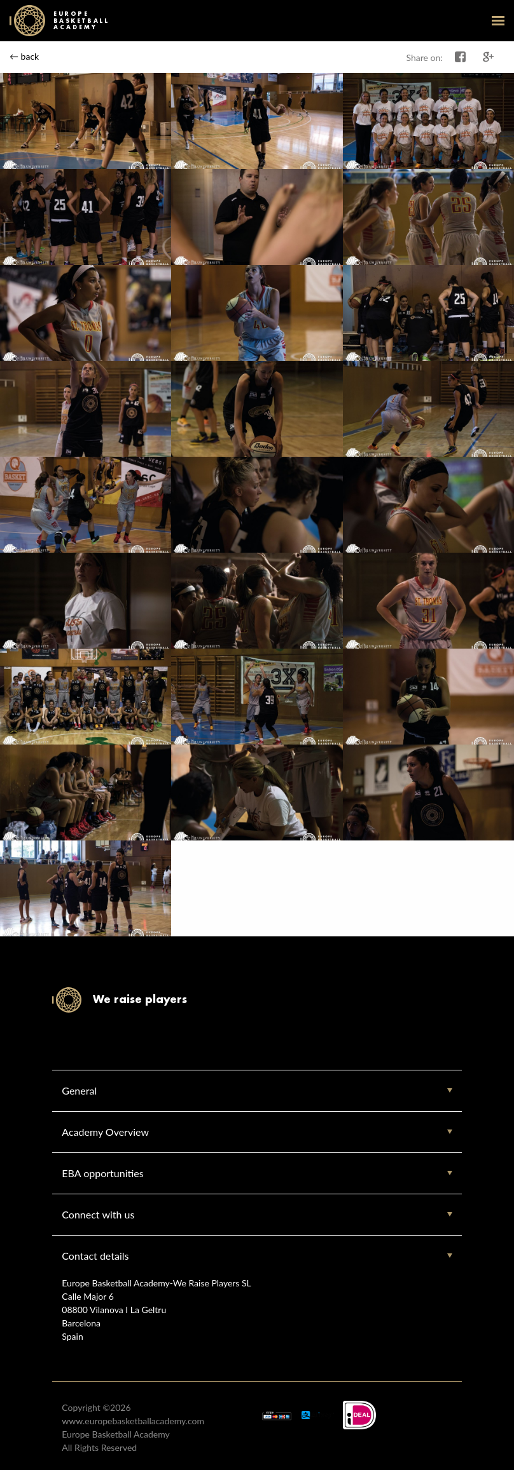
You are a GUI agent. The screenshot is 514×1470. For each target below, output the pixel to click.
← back (24, 56)
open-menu (498, 20)
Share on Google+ (488, 57)
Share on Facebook (460, 57)
